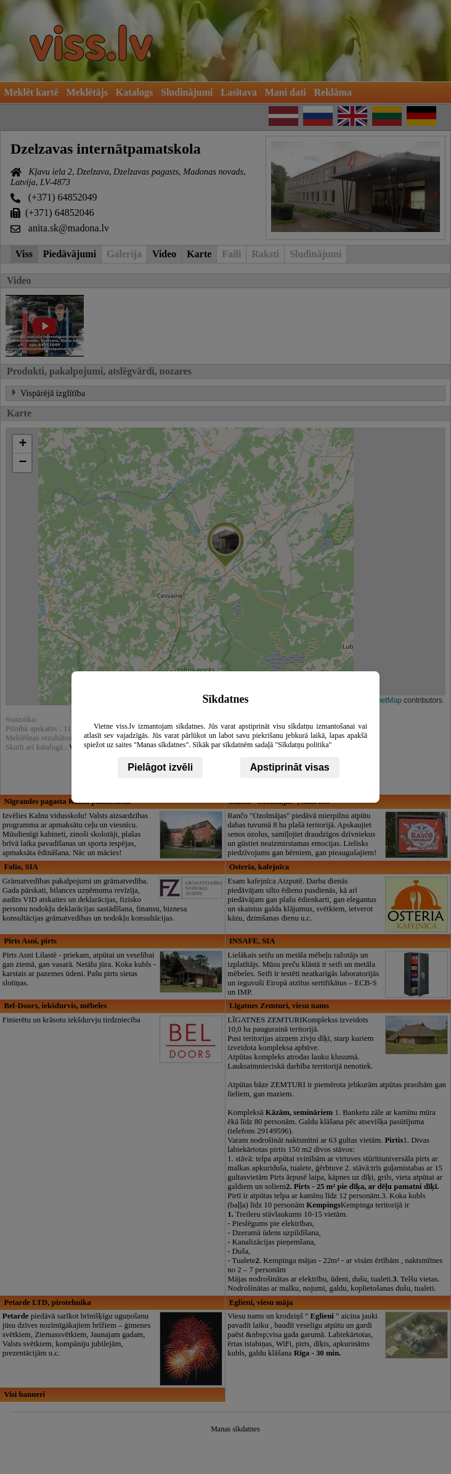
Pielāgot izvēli (160, 767)
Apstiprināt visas (290, 767)
